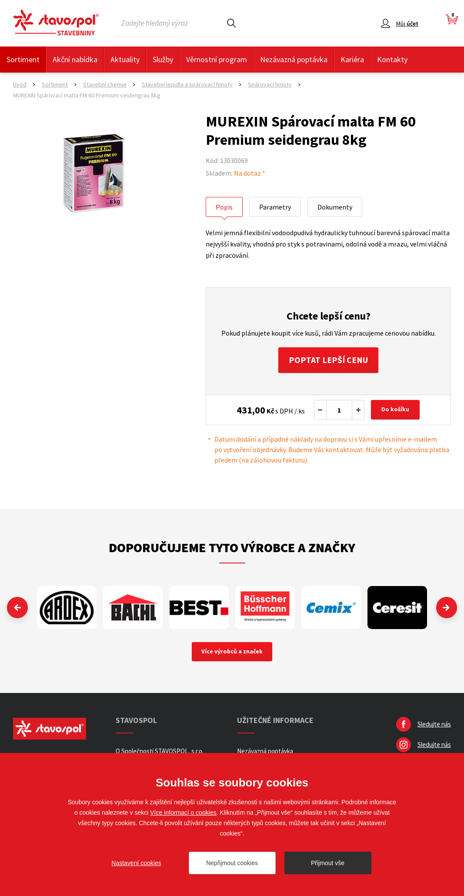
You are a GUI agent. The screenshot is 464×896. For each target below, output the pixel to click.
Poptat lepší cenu (328, 360)
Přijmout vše (327, 862)
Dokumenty (334, 207)
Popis (224, 207)
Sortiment (23, 59)
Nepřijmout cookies (232, 862)
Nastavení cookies (136, 862)
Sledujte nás (434, 725)
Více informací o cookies (183, 812)
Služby (163, 59)
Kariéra (352, 59)
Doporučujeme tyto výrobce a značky (232, 548)
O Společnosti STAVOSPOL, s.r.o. (160, 752)
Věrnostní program (216, 59)
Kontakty (392, 59)
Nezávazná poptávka (293, 59)
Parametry (275, 207)
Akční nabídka (75, 59)
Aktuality (125, 59)
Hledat (231, 23)
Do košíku (396, 410)
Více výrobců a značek (232, 652)
